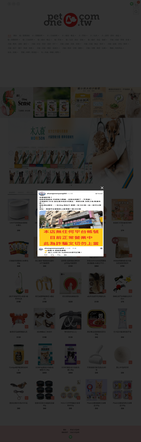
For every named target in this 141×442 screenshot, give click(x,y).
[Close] (102, 188)
